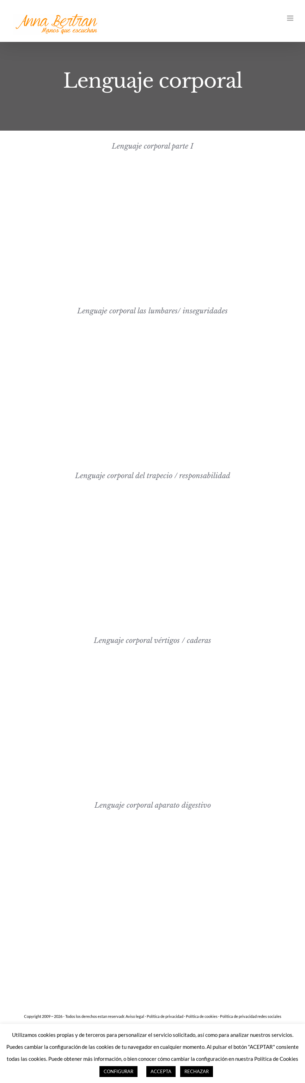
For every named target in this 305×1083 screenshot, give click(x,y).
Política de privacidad (165, 1016)
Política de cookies (202, 1016)
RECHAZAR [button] (196, 1071)
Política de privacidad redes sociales (250, 1016)
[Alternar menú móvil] (290, 18)
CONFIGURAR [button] (118, 1071)
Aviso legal (135, 1016)
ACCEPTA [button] (161, 1071)
